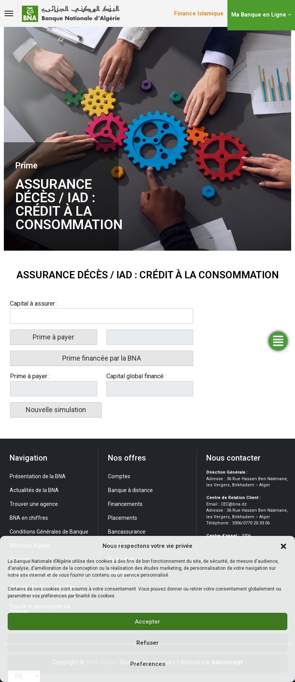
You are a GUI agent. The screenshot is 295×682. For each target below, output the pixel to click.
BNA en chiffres (29, 518)
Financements (125, 504)
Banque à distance (130, 490)
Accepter (147, 621)
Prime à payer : (30, 376)
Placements (122, 518)
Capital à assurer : (34, 303)
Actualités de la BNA (34, 490)
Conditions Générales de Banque (49, 532)
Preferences (147, 663)
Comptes (119, 476)
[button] (283, 546)
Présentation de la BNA (38, 476)
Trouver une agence (34, 504)
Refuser (147, 642)
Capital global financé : (136, 376)
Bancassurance (127, 532)
